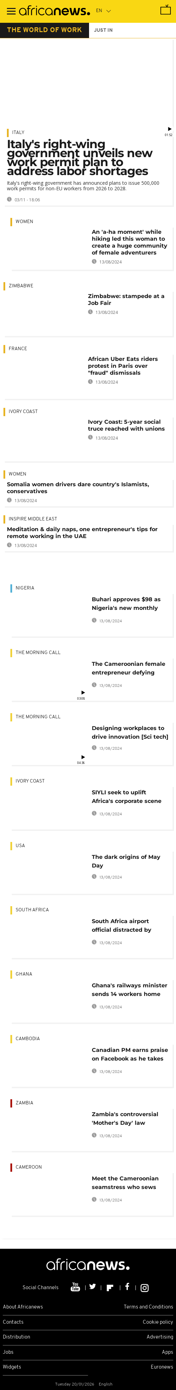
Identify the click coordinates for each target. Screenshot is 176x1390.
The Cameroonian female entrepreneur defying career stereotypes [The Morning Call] (128, 669)
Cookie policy (158, 1322)
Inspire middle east (33, 519)
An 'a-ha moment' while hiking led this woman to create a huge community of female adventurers (129, 242)
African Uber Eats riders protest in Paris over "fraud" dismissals (123, 366)
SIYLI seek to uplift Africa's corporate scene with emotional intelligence (126, 798)
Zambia (24, 1103)
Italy (18, 132)
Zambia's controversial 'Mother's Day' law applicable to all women (127, 1120)
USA (20, 846)
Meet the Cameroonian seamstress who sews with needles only (125, 1184)
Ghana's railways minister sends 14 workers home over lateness (129, 991)
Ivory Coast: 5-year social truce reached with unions (126, 425)
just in (103, 30)
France (18, 349)
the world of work (44, 30)
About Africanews (23, 1307)
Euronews (162, 1367)
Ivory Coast (23, 411)
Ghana (24, 974)
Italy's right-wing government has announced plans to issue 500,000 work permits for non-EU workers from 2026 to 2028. (83, 186)
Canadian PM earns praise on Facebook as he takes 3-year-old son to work (130, 1055)
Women (24, 221)
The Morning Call (38, 652)
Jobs (8, 1352)
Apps (167, 1352)
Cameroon (29, 1167)
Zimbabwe (21, 286)
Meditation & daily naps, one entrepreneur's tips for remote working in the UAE (82, 532)
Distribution (16, 1337)
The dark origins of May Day (126, 861)
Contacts (13, 1322)
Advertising (160, 1337)
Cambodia (28, 1039)
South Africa (32, 910)
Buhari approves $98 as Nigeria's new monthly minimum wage (126, 605)
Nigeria (25, 588)
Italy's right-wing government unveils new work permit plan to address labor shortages (79, 157)
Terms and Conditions (148, 1307)
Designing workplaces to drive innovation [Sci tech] (130, 732)
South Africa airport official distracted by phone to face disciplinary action (129, 927)
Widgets (12, 1367)
